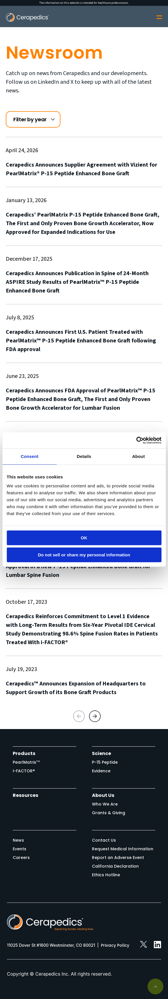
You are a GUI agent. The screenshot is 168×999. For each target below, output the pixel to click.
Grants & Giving (108, 813)
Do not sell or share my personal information (84, 554)
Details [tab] (84, 456)
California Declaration (115, 866)
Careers (21, 857)
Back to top (155, 986)
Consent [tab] (29, 456)
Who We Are (105, 804)
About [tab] (138, 456)
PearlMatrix (26, 762)
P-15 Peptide (105, 762)
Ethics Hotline (106, 875)
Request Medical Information (122, 849)
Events (19, 849)
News (18, 840)
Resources (25, 795)
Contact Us (104, 840)
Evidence (101, 771)
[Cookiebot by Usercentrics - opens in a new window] (136, 440)
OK (84, 537)
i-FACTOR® (24, 771)
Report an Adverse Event (118, 857)
